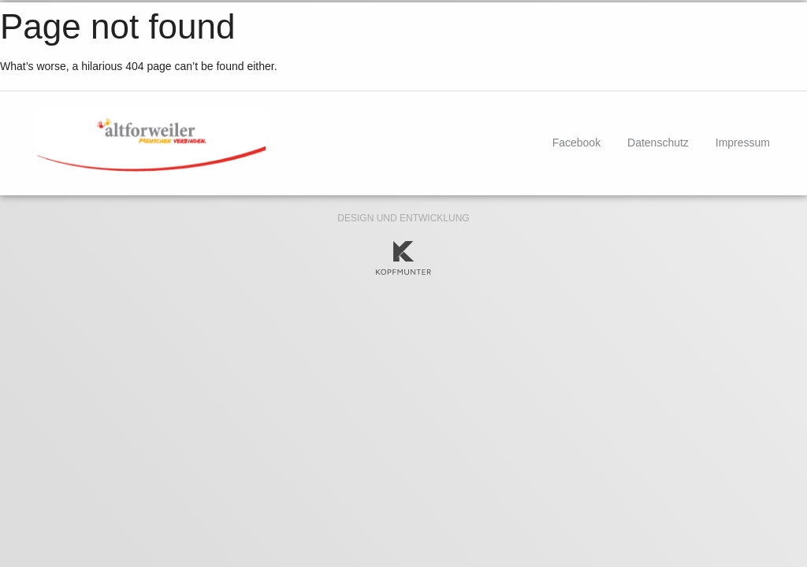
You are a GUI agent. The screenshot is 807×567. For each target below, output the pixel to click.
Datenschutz (658, 142)
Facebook (576, 142)
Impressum (743, 142)
